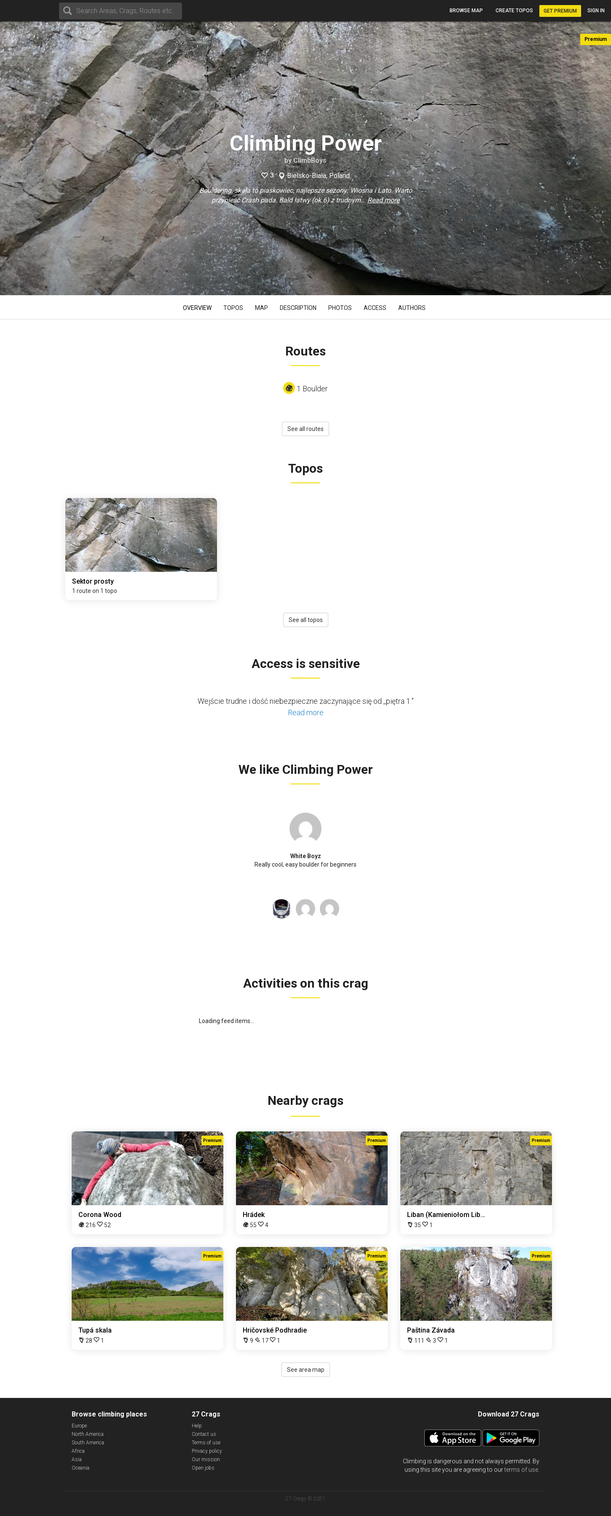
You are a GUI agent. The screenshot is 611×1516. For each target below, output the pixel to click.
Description (298, 307)
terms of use (521, 1469)
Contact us (204, 1434)
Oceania (80, 1468)
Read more (383, 200)
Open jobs (203, 1468)
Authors (412, 307)
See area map (305, 1369)
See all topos (306, 620)
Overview (197, 307)
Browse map (466, 10)
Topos (233, 307)
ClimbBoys (310, 160)
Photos (340, 307)
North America (88, 1434)
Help (197, 1426)
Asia (77, 1459)
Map (261, 307)
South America (88, 1443)
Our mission (206, 1459)
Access (375, 307)
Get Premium (560, 11)
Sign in (596, 10)
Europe (79, 1426)
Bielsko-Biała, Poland (318, 175)
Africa (78, 1451)
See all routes (305, 428)
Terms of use (206, 1443)
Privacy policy (207, 1451)
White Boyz (305, 856)
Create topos (514, 10)
